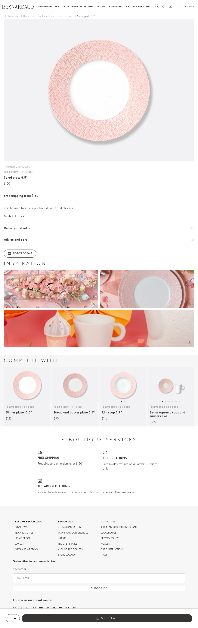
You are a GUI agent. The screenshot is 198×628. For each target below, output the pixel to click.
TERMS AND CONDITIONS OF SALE (119, 527)
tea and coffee (24, 533)
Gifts (91, 7)
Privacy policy (110, 538)
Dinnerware (45, 7)
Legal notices (109, 533)
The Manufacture (118, 7)
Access (105, 544)
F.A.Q (104, 555)
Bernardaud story (69, 527)
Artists (101, 7)
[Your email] (99, 578)
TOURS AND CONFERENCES (73, 533)
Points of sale (20, 253)
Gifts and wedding (26, 549)
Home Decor (78, 7)
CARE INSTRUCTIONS (112, 549)
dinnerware (22, 527)
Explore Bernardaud (28, 522)
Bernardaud (66, 522)
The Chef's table (141, 7)
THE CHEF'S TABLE (67, 544)
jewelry (20, 544)
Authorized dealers (70, 549)
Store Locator (67, 555)
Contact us (108, 522)
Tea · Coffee (62, 7)
